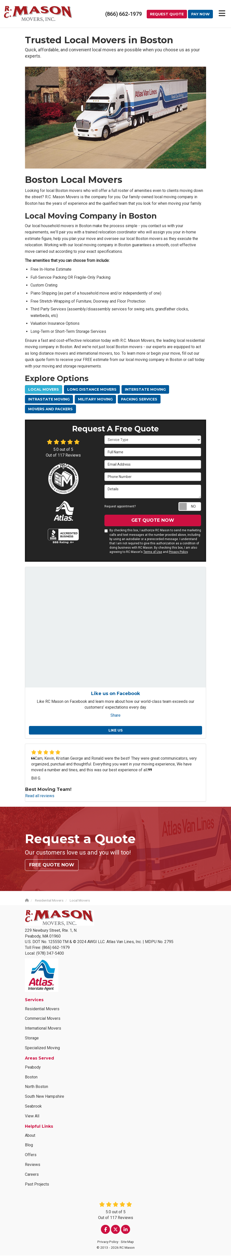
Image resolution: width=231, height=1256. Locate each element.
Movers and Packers (50, 409)
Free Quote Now (51, 865)
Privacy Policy (178, 552)
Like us (115, 730)
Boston (31, 1077)
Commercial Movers (42, 1019)
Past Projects (37, 1184)
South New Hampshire (44, 1097)
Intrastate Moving (49, 399)
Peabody (33, 1067)
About (30, 1135)
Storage (32, 1038)
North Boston (36, 1087)
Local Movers (43, 390)
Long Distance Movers (92, 390)
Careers (32, 1174)
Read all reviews (39, 796)
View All (32, 1116)
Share (115, 715)
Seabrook (33, 1106)
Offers (30, 1155)
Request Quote (167, 14)
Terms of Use (152, 552)
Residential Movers (42, 1009)
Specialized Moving (42, 1048)
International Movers (43, 1028)
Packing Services (139, 399)
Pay (200, 14)
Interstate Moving (145, 390)
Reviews (32, 1165)
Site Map (127, 1242)
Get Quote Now (152, 520)
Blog (29, 1145)
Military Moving (95, 399)
